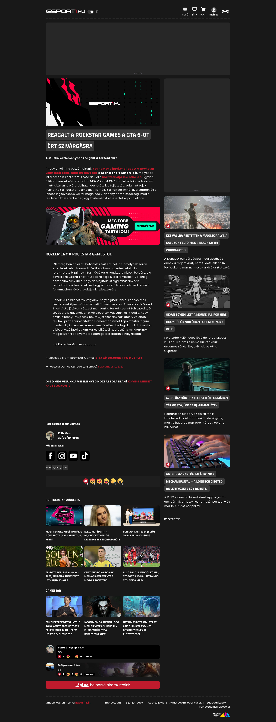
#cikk (48, 467)
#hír (65, 467)
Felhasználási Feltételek (214, 706)
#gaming (57, 467)
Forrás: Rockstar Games (63, 424)
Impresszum (113, 702)
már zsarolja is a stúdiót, (122, 177)
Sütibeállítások (216, 702)
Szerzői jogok (134, 702)
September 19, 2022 (110, 366)
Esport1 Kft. (83, 702)
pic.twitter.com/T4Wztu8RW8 (119, 358)
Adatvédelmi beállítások (186, 702)
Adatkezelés (156, 702)
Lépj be (82, 684)
